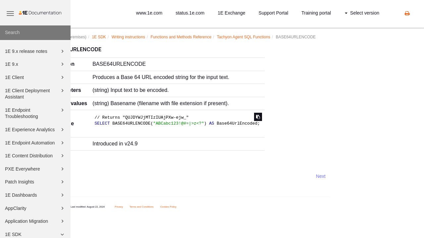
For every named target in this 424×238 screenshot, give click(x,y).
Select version (362, 13)
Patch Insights (35, 181)
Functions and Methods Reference (211, 37)
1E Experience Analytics (35, 129)
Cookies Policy (198, 206)
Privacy (149, 206)
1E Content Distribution (35, 155)
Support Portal (274, 13)
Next (350, 176)
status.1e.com (190, 13)
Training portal (316, 13)
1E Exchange (231, 13)
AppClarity (35, 208)
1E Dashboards (35, 195)
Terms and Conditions (172, 206)
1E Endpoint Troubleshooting (35, 112)
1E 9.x (35, 64)
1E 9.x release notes (35, 51)
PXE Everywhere (35, 169)
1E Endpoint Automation (35, 142)
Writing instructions (158, 37)
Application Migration (35, 221)
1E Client (35, 77)
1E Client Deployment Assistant (35, 93)
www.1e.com (149, 13)
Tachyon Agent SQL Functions (273, 37)
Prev (88, 176)
